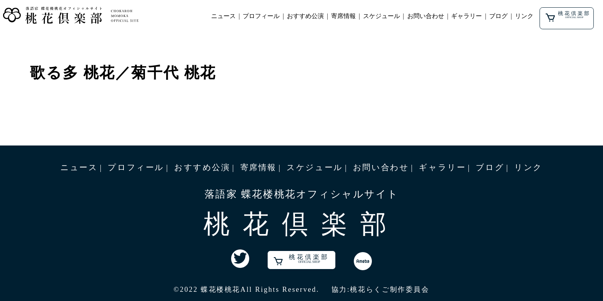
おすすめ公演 (305, 16)
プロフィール (261, 16)
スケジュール (381, 16)
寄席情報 (343, 16)
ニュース (223, 16)
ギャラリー (466, 16)
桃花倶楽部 (568, 16)
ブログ (498, 16)
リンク (524, 16)
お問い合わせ (425, 16)
